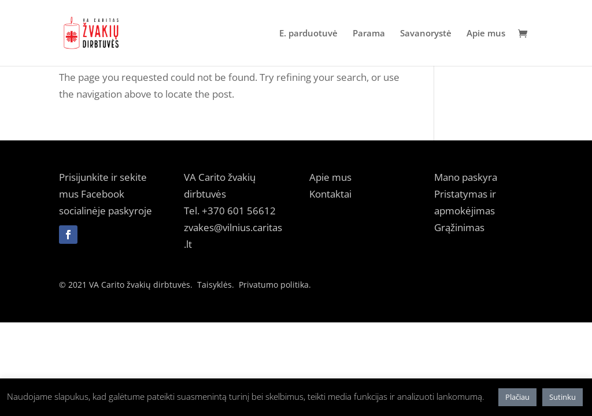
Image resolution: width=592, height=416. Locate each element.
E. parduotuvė (308, 34)
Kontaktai (330, 193)
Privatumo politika (274, 284)
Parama (369, 34)
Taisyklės (214, 284)
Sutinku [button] (562, 397)
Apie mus (486, 34)
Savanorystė (426, 34)
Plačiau (517, 397)
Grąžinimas (459, 227)
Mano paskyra (465, 177)
